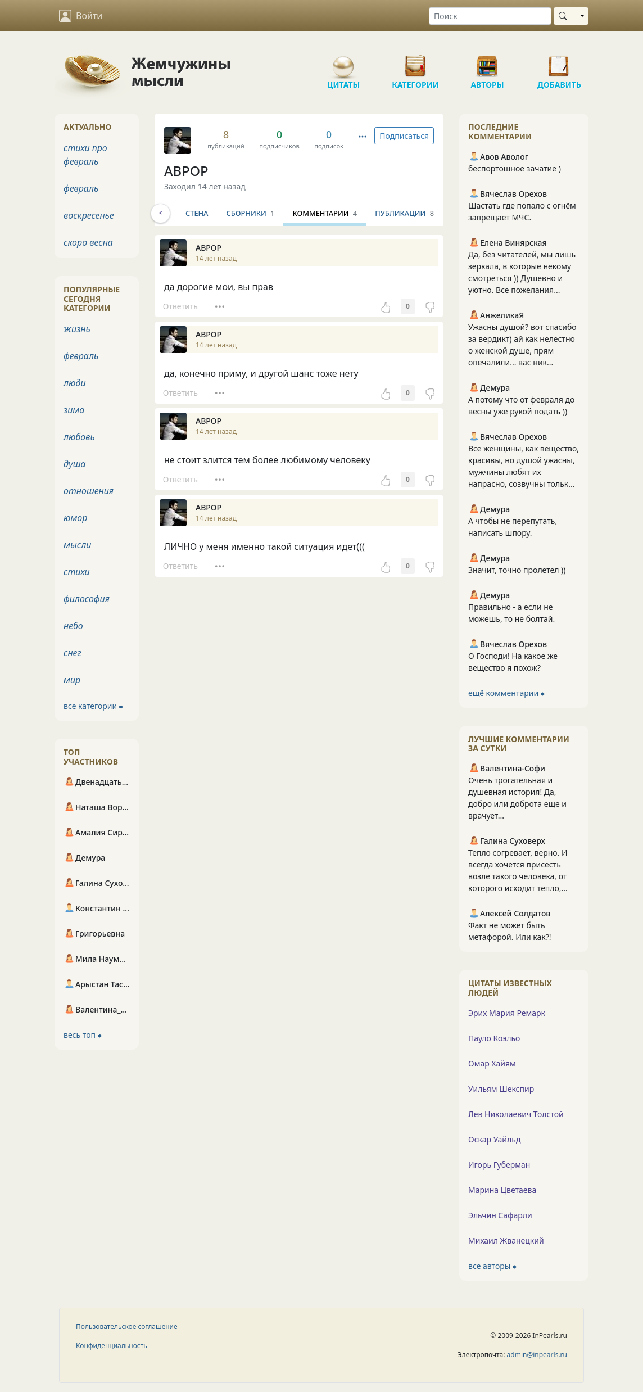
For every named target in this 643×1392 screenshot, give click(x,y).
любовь (79, 437)
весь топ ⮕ (83, 1034)
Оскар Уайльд (494, 1139)
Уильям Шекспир (501, 1088)
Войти (80, 16)
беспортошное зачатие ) (514, 168)
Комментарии (352, 213)
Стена (225, 213)
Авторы (487, 62)
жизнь (77, 329)
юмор (75, 518)
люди (75, 383)
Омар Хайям (492, 1063)
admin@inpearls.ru (537, 1354)
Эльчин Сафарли (500, 1215)
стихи (77, 572)
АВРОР (186, 171)
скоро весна (88, 242)
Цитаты (343, 62)
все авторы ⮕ (492, 1265)
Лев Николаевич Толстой (516, 1114)
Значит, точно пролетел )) (517, 569)
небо (73, 626)
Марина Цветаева (502, 1190)
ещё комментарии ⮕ (506, 693)
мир (72, 680)
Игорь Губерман (499, 1164)
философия (87, 599)
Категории (415, 62)
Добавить (559, 62)
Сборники (279, 213)
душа (75, 464)
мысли (77, 545)
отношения (89, 491)
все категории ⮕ (93, 705)
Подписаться (404, 135)
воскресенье (89, 215)
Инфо (184, 213)
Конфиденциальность (111, 1345)
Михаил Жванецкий (506, 1240)
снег (72, 653)
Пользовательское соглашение (127, 1326)
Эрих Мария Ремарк (506, 1012)
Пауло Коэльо (494, 1038)
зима (74, 410)
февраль (81, 188)
